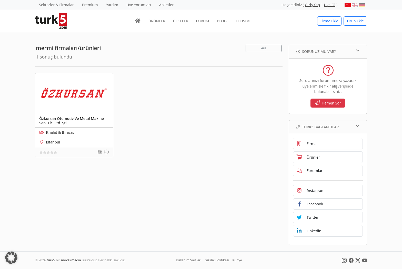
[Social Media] (344, 260)
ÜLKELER (180, 20)
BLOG (222, 20)
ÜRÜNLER (156, 20)
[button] (11, 257)
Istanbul (53, 142)
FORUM (202, 20)
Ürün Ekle (355, 20)
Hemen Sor (328, 103)
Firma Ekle (329, 20)
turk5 (51, 260)
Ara (263, 48)
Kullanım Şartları (188, 260)
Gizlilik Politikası (217, 260)
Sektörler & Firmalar (56, 4)
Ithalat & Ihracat (60, 132)
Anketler (166, 4)
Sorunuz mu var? (327, 51)
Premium (90, 4)
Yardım (112, 4)
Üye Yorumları (138, 4)
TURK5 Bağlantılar (327, 126)
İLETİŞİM (242, 20)
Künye (237, 260)
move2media (71, 260)
